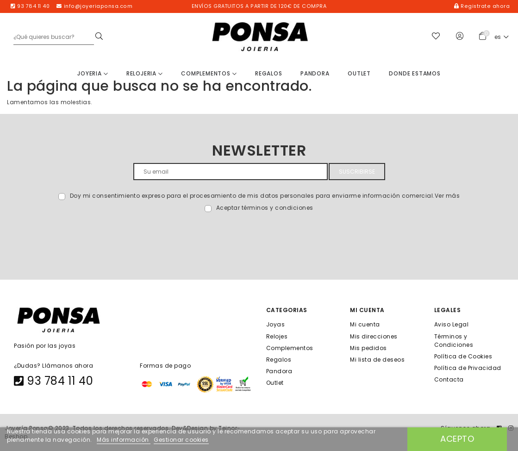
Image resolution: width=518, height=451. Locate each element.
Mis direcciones (374, 336)
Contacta (449, 379)
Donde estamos (414, 73)
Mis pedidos (368, 347)
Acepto (457, 439)
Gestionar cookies (181, 440)
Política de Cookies (463, 356)
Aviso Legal (451, 324)
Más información (123, 440)
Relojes (277, 336)
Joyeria (92, 73)
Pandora (315, 73)
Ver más (447, 196)
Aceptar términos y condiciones (264, 208)
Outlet (359, 73)
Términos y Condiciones (454, 340)
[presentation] (88, 234)
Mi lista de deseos (377, 359)
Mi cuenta (365, 324)
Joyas (275, 324)
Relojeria (144, 73)
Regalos (268, 73)
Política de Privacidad (467, 368)
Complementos (209, 73)
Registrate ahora (482, 6)
